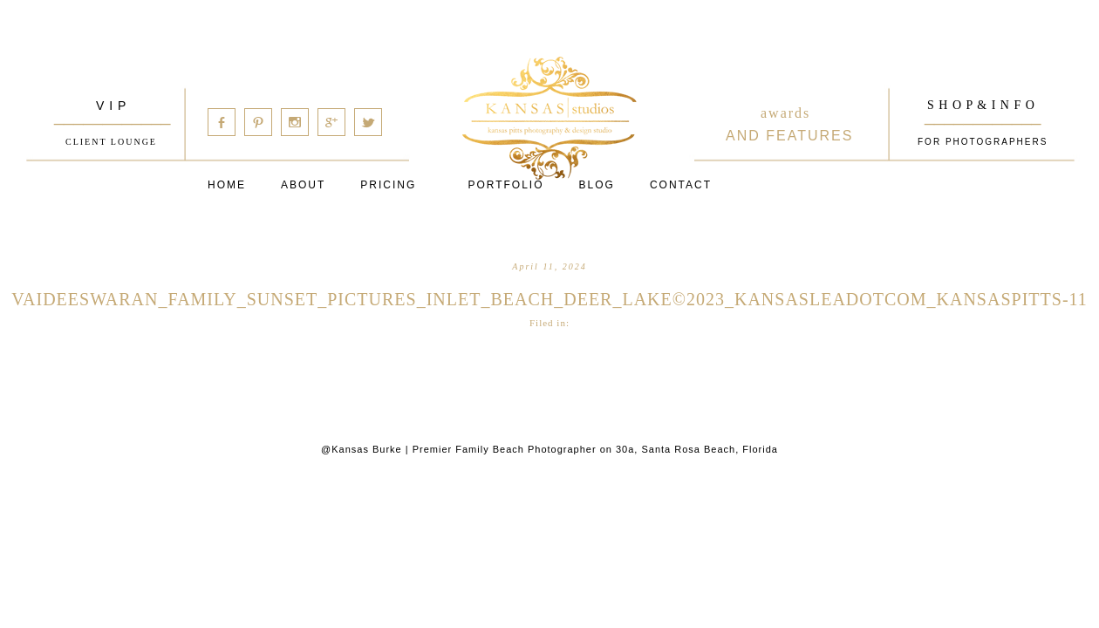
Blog (597, 185)
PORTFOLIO (505, 185)
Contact (681, 185)
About (303, 185)
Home (227, 185)
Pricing (388, 185)
